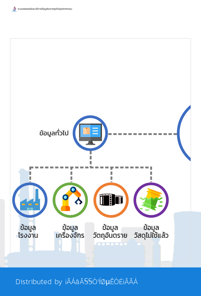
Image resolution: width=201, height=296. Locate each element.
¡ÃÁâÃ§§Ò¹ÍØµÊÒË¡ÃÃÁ (101, 281)
